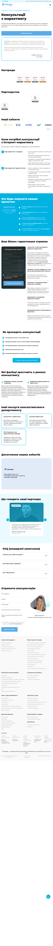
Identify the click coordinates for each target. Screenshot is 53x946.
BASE (13, 210)
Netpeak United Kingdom (25, 737)
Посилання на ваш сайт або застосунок (10, 609)
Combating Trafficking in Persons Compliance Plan (9, 756)
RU (5, 1)
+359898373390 (48, 738)
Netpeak (4, 10)
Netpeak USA (37, 736)
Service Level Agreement (27, 756)
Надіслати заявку (26, 33)
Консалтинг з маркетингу (12, 416)
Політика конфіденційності (44, 755)
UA (3, 1)
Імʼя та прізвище (5, 593)
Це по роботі (45, 228)
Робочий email (5, 604)
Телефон (3, 599)
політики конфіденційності (15, 623)
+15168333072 (37, 737)
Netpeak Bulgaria (46, 736)
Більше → (49, 129)
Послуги (11, 10)
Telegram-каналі (37, 223)
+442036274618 (27, 740)
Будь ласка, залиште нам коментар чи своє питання (11, 616)
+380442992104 (5, 737)
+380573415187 (16, 737)
